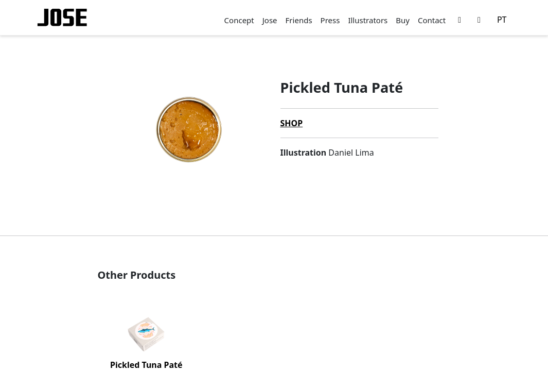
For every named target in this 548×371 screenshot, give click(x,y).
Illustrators (367, 20)
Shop (291, 123)
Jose (269, 20)
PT (502, 19)
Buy (403, 20)
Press (330, 20)
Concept (239, 20)
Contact (432, 20)
